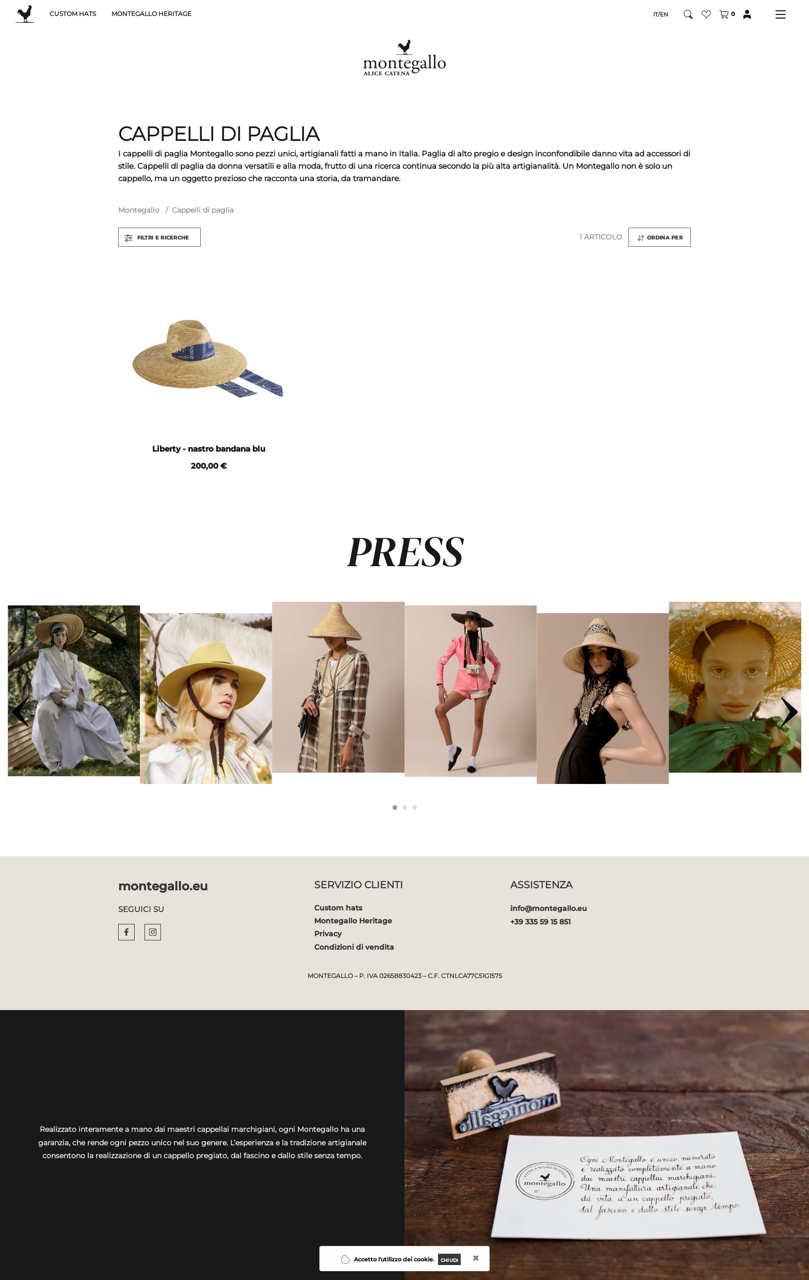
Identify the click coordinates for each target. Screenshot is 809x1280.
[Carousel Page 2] (404, 807)
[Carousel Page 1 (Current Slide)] (395, 807)
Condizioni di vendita (354, 947)
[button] (707, 14)
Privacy (328, 934)
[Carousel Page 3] (414, 807)
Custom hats (338, 908)
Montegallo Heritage (353, 921)
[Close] (449, 1259)
